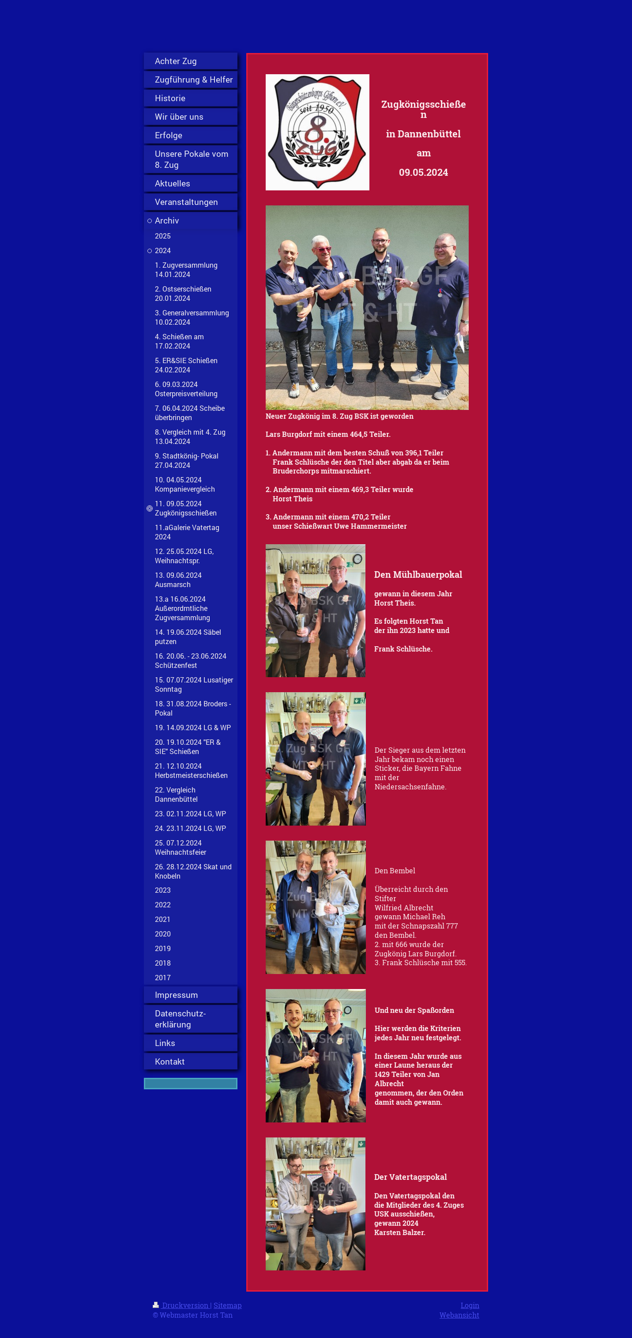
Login (470, 1305)
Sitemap (228, 1305)
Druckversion (181, 1305)
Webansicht (459, 1314)
